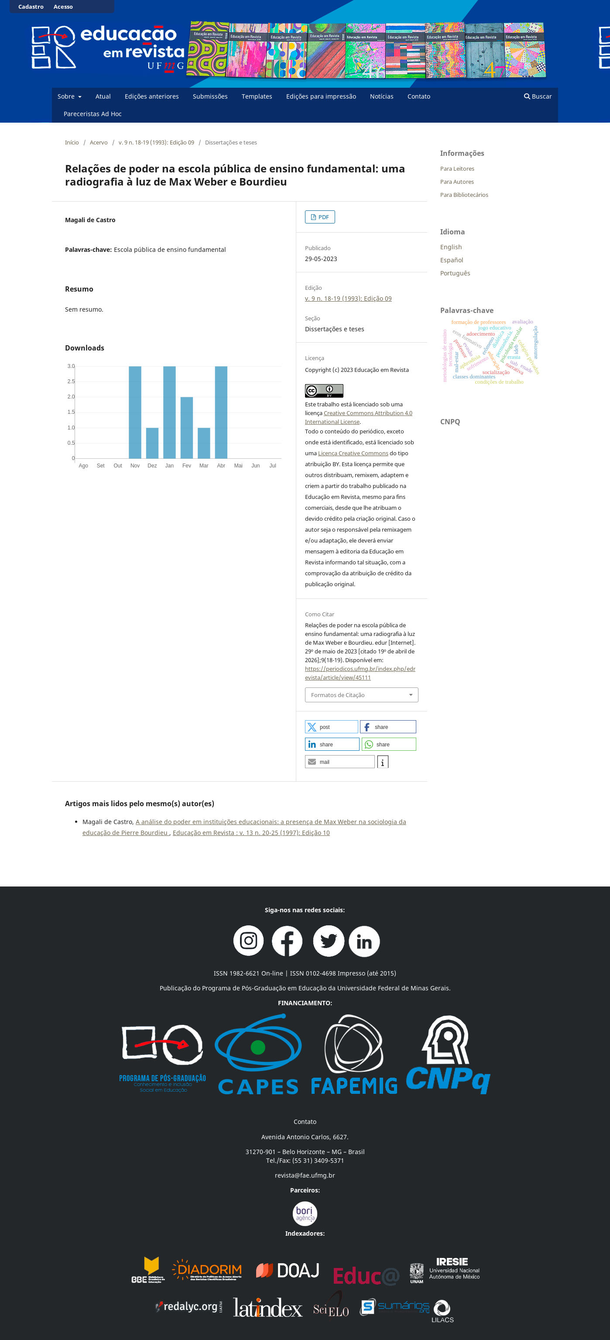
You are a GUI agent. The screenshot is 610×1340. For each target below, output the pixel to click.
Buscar (538, 96)
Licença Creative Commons (353, 453)
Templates (257, 96)
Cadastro (31, 6)
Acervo (99, 142)
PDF (323, 217)
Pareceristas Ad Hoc (93, 114)
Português (455, 273)
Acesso (63, 6)
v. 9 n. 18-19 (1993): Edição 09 (156, 142)
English (451, 247)
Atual (103, 96)
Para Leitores (457, 168)
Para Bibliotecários (464, 195)
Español (451, 260)
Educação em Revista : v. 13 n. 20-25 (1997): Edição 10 (251, 832)
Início (72, 142)
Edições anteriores (152, 96)
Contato (419, 96)
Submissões (210, 96)
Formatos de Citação (338, 695)
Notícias (382, 96)
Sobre (67, 96)
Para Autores (457, 182)
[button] (331, 726)
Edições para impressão (321, 96)
